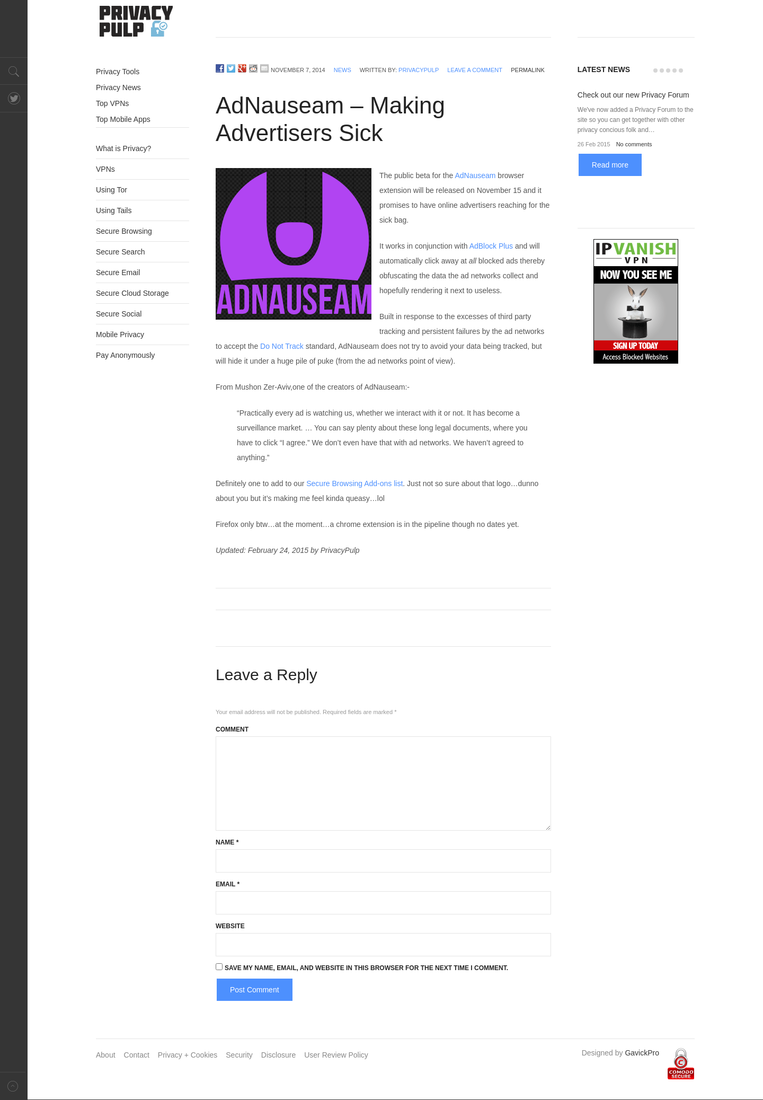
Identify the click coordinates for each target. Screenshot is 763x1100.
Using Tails (113, 210)
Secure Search (120, 252)
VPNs (105, 169)
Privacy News (118, 87)
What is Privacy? (123, 148)
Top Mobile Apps (123, 119)
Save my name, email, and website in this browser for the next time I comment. (366, 968)
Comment (232, 729)
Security (239, 1055)
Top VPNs (112, 103)
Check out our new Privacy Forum (633, 95)
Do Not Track (282, 346)
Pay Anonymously (125, 355)
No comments (634, 144)
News (342, 70)
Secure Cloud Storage (132, 293)
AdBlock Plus (491, 246)
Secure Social (118, 314)
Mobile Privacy (120, 334)
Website (230, 926)
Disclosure (278, 1055)
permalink (528, 70)
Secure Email (118, 272)
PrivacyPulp (418, 70)
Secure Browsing (124, 231)
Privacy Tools (117, 71)
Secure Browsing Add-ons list (354, 483)
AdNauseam (475, 175)
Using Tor (111, 190)
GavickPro (642, 1053)
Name (227, 842)
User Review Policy (336, 1055)
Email (227, 884)
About (106, 1055)
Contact (136, 1055)
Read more (610, 165)
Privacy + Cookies (187, 1055)
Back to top (14, 1086)
